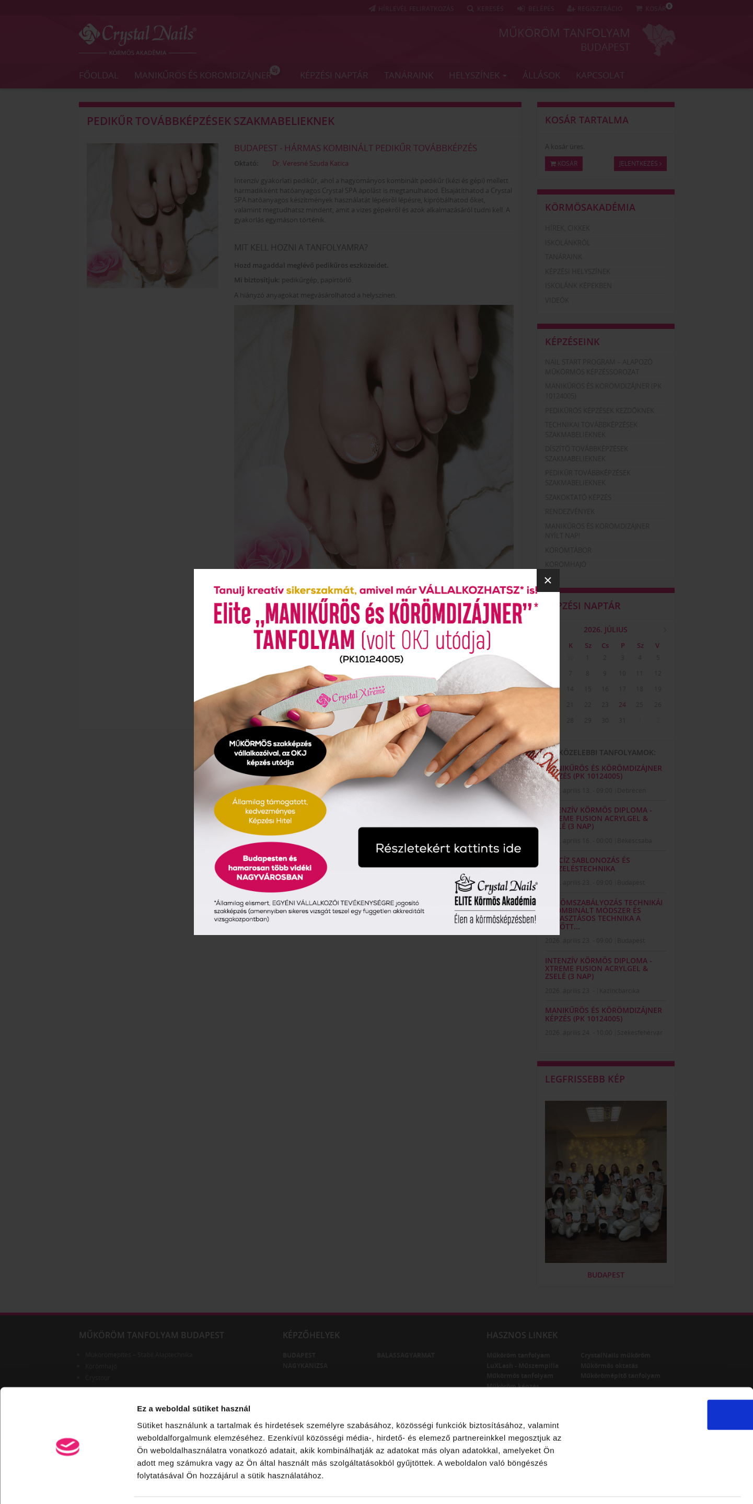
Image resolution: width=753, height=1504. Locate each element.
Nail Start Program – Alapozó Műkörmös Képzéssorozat (599, 367)
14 (570, 689)
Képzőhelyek (311, 1335)
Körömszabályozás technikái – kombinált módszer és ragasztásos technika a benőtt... (604, 914)
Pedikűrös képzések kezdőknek (599, 410)
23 (605, 704)
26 (658, 704)
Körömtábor (568, 550)
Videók (557, 300)
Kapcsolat (600, 75)
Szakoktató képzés (578, 497)
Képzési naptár (334, 75)
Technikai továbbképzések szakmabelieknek (591, 429)
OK (666, 1380)
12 (658, 673)
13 (553, 689)
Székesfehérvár (640, 1032)
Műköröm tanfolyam (564, 32)
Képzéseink (572, 341)
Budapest (605, 46)
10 (622, 673)
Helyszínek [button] (478, 75)
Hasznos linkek (522, 1335)
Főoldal (99, 75)
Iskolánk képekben (578, 285)
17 (622, 689)
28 (570, 720)
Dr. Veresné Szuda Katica (310, 163)
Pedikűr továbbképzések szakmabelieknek (210, 120)
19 (658, 689)
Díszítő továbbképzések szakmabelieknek (586, 453)
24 (622, 704)
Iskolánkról (567, 242)
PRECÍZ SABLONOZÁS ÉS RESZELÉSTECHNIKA (587, 864)
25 (639, 704)
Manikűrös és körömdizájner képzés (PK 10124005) (603, 772)
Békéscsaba (634, 840)
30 (570, 657)
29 (553, 657)
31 (622, 720)
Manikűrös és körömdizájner (207, 73)
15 (588, 689)
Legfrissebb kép (585, 1079)
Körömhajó (565, 564)
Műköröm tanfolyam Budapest (151, 1335)
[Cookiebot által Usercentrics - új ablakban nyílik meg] (67, 1483)
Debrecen (631, 790)
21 (570, 704)
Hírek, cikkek (567, 228)
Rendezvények (570, 511)
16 (605, 689)
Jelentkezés (640, 163)
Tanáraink (408, 75)
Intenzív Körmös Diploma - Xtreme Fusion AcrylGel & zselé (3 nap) (598, 818)
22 (588, 704)
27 (553, 720)
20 (553, 704)
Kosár (563, 163)
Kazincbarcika (619, 990)
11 (639, 673)
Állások (541, 75)
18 (639, 689)
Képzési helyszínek (577, 271)
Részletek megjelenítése (594, 1483)
